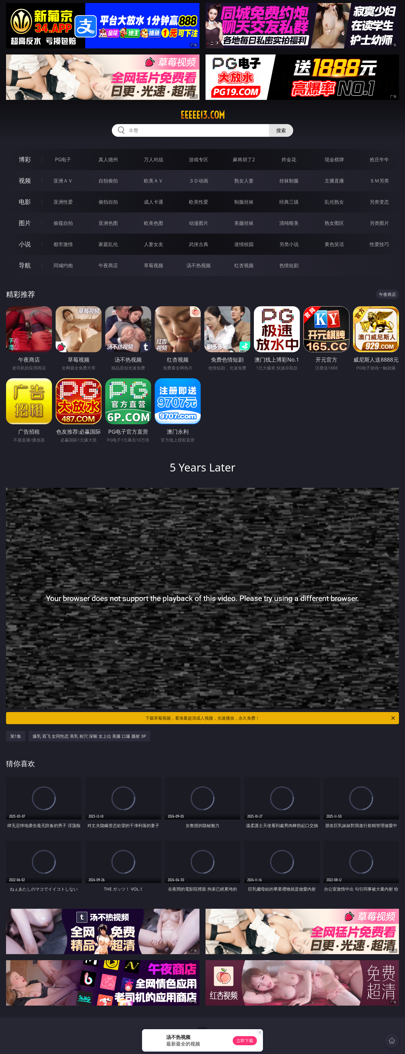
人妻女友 (153, 244)
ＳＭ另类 (379, 180)
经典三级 (289, 202)
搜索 (281, 130)
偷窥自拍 (63, 223)
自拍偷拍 (108, 180)
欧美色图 (153, 223)
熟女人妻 (244, 180)
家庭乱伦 (108, 244)
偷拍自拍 (108, 202)
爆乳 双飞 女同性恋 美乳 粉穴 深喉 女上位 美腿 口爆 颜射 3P (89, 736)
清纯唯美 (289, 223)
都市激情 (63, 244)
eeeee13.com (202, 115)
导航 (25, 265)
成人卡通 (153, 202)
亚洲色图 (108, 223)
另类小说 (289, 244)
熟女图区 (334, 223)
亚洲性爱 (63, 202)
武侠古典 (198, 244)
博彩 (25, 159)
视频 (25, 180)
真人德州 (108, 159)
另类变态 (379, 202)
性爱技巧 (379, 244)
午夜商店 (108, 265)
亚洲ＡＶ (63, 180)
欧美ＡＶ (153, 180)
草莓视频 (153, 265)
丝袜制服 (289, 180)
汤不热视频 (198, 265)
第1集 (15, 736)
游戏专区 (198, 159)
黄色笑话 (334, 244)
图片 (25, 223)
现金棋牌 (334, 159)
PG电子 (63, 159)
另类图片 (379, 223)
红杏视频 (244, 265)
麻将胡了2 (244, 159)
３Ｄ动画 (198, 180)
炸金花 (289, 159)
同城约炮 (63, 265)
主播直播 (334, 180)
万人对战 (153, 159)
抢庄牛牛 (379, 159)
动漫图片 (198, 223)
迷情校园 (244, 244)
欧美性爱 (198, 202)
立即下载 (244, 1040)
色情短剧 (289, 265)
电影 (25, 202)
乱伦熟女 (334, 202)
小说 (25, 244)
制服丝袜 (244, 202)
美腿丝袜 (244, 223)
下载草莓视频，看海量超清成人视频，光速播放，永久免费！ (270, 718)
